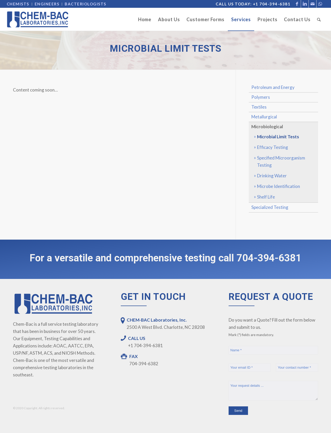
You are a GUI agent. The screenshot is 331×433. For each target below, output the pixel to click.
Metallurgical (264, 116)
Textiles (259, 107)
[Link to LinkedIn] (305, 4)
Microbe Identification (278, 186)
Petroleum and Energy (273, 87)
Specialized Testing (269, 207)
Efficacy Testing (272, 147)
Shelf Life (266, 197)
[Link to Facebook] (297, 4)
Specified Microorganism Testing (281, 161)
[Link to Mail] (312, 4)
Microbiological (267, 126)
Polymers (260, 97)
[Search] (319, 19)
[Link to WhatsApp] (320, 4)
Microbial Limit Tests (278, 136)
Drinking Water (272, 175)
